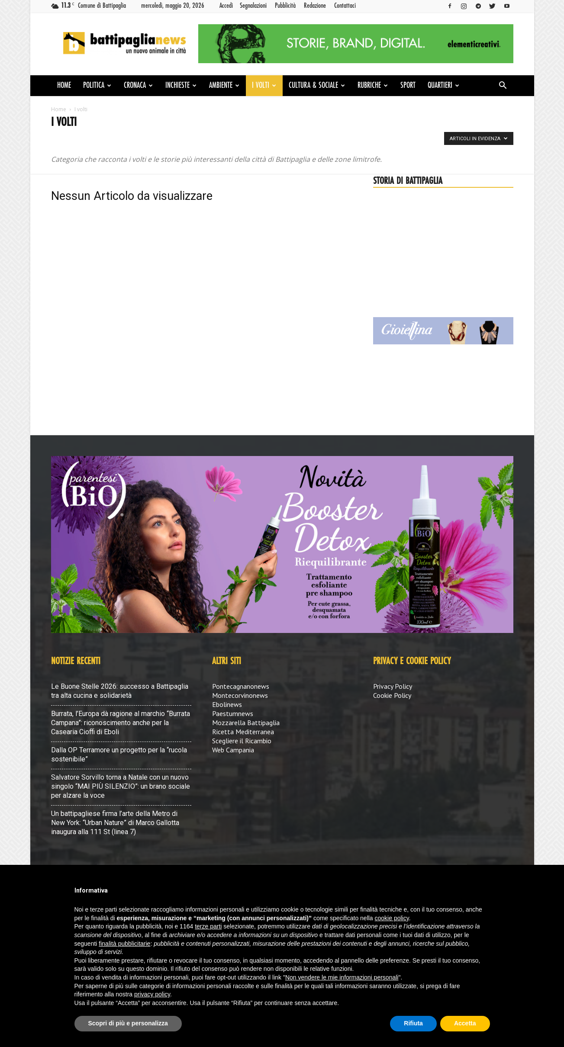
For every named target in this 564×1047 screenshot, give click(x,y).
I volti (264, 85)
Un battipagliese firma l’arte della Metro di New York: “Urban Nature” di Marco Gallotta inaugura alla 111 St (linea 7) (115, 822)
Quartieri (443, 85)
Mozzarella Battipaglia (246, 722)
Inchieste (181, 85)
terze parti (208, 926)
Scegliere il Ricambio (241, 740)
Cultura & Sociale (317, 85)
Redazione (315, 6)
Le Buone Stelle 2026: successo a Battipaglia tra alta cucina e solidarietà (119, 691)
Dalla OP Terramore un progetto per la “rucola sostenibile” (119, 754)
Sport (408, 85)
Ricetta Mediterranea (243, 731)
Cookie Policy (392, 695)
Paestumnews (232, 713)
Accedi (226, 6)
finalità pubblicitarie (124, 943)
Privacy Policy (392, 686)
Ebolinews (227, 704)
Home (64, 85)
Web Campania (233, 749)
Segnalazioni (253, 6)
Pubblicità (285, 6)
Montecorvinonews (240, 695)
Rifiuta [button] (413, 1023)
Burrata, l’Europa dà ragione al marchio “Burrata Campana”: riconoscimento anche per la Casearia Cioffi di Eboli (120, 723)
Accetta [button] (465, 1023)
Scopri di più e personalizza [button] (128, 1023)
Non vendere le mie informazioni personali (341, 977)
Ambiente (224, 85)
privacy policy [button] (152, 994)
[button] (503, 86)
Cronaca (138, 85)
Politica (97, 85)
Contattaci (345, 6)
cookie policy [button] (392, 918)
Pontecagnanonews (240, 686)
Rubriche (373, 85)
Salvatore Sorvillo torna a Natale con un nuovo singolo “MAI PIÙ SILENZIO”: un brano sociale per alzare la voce (120, 786)
